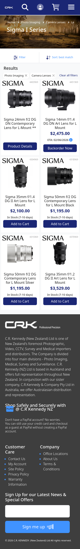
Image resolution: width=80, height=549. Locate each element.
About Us (50, 458)
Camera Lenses (55, 22)
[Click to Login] (40, 7)
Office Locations (55, 453)
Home (11, 22)
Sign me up (37, 526)
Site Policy (16, 469)
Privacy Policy (18, 474)
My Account (17, 464)
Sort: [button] (59, 57)
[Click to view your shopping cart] (56, 7)
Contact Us (16, 458)
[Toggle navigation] (71, 10)
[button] (19, 57)
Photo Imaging (30, 22)
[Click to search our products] (25, 7)
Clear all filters (68, 75)
